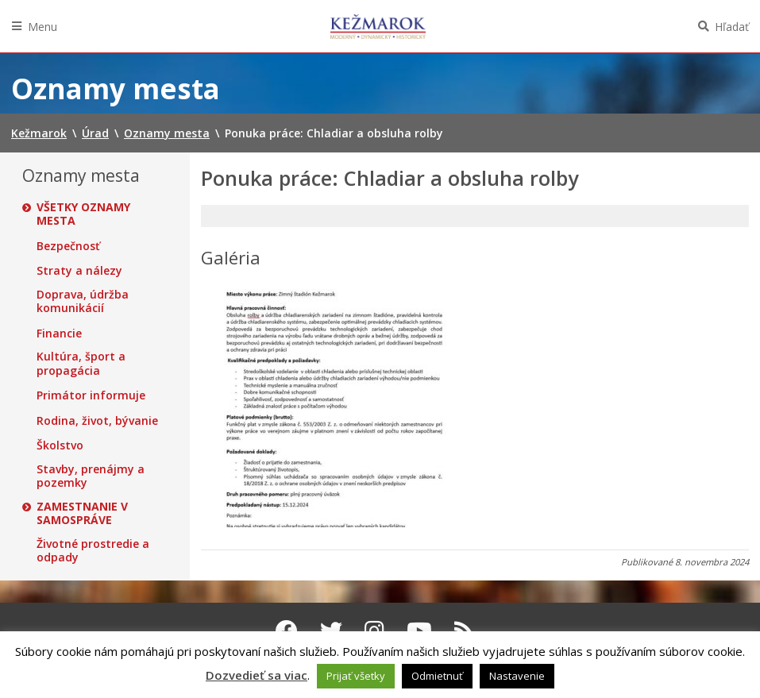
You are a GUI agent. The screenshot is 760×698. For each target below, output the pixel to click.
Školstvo (60, 445)
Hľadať (732, 26)
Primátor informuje (91, 395)
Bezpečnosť (68, 246)
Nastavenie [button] (517, 676)
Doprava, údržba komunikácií (83, 301)
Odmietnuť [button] (437, 676)
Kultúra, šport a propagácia (81, 363)
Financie (59, 333)
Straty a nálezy (79, 271)
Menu (42, 26)
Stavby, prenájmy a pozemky (91, 476)
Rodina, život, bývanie (97, 421)
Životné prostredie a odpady (93, 551)
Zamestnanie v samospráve (82, 513)
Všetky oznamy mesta (83, 214)
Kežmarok (378, 26)
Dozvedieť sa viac (256, 675)
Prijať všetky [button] (355, 676)
